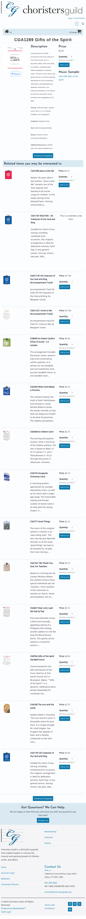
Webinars (5, 879)
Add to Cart (64, 65)
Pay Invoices (80, 18)
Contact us (43, 820)
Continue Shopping (43, 155)
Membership (50, 832)
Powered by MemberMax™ (13, 908)
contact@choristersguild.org (58, 892)
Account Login (8, 873)
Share (16, 74)
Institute (49, 837)
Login (70, 18)
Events (48, 843)
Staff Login (6, 912)
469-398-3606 (51, 883)
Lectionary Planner (10, 884)
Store (3, 867)
